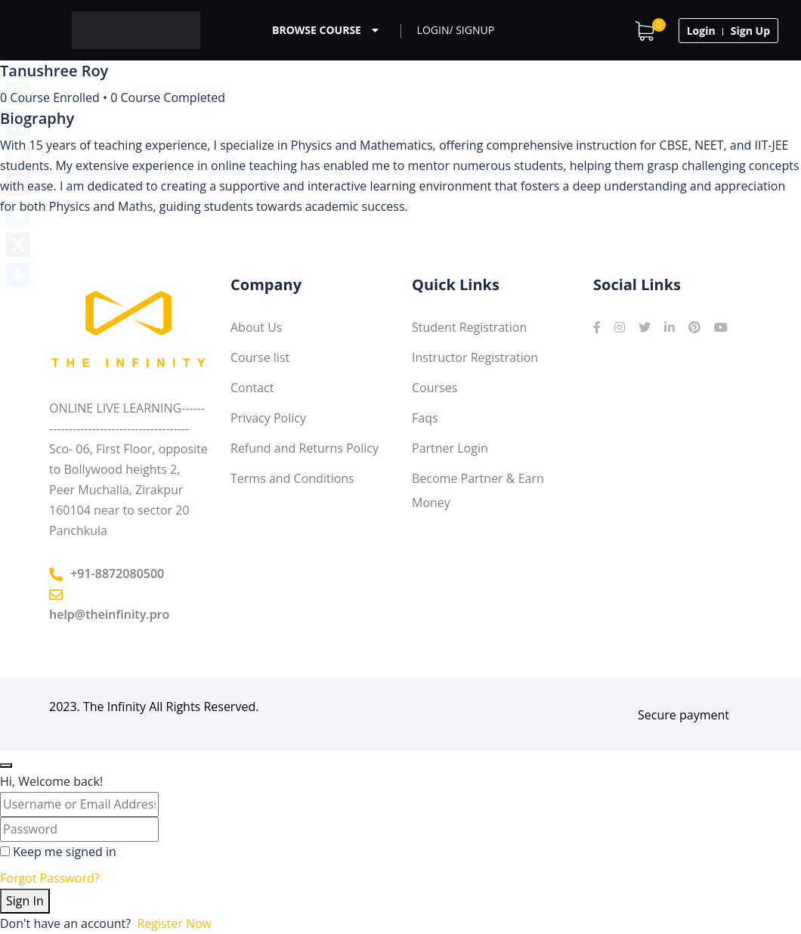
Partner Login (450, 448)
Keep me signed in (64, 851)
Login (701, 30)
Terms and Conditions (292, 478)
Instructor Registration (475, 357)
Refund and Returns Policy (304, 448)
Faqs (425, 418)
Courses (434, 387)
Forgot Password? (50, 878)
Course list (259, 357)
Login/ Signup (456, 30)
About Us (256, 327)
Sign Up (750, 30)
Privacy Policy (268, 418)
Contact (252, 387)
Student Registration (469, 327)
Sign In (25, 900)
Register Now (175, 923)
